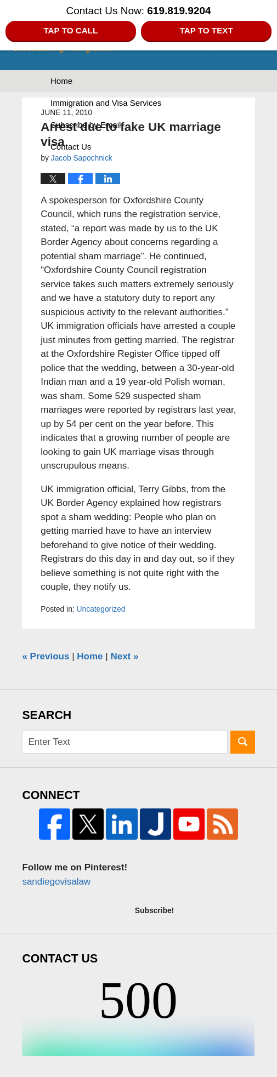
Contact (70, 146)
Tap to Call (70, 30)
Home (61, 81)
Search (242, 742)
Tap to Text (206, 30)
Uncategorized (101, 609)
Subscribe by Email (85, 124)
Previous (45, 656)
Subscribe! (154, 910)
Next (124, 656)
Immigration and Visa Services (105, 102)
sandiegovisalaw (56, 881)
